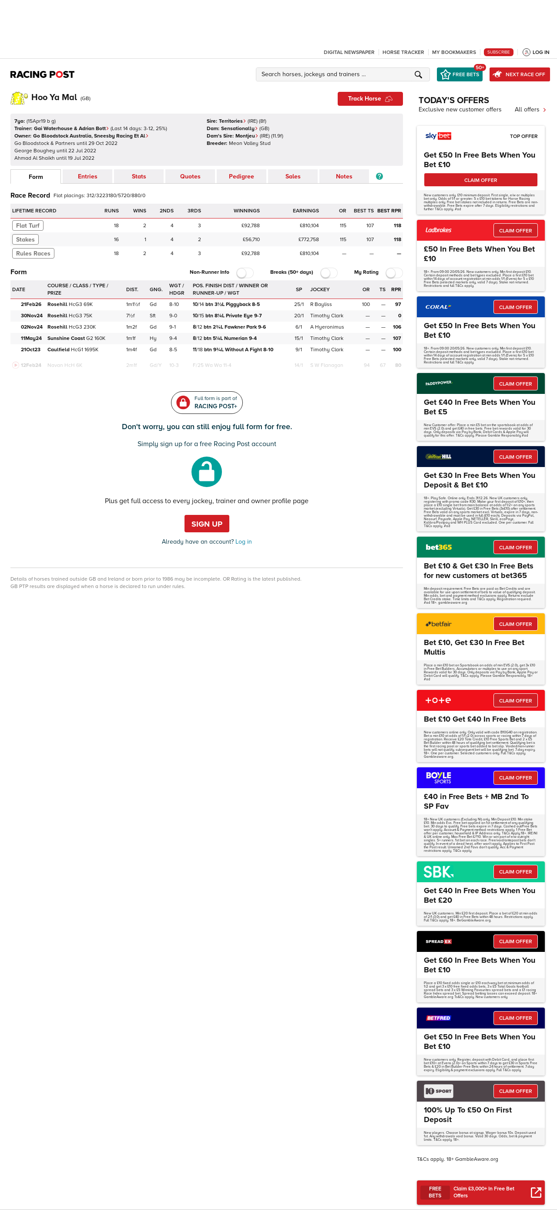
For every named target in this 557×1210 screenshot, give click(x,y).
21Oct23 (30, 349)
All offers (531, 109)
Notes (344, 176)
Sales (293, 176)
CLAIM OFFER (480, 180)
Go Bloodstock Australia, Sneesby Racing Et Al (91, 136)
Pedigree (241, 176)
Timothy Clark (326, 316)
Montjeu (246, 136)
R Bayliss (321, 304)
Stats (139, 176)
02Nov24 (32, 327)
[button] (344, 74)
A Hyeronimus (327, 327)
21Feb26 (31, 304)
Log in (243, 541)
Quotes (190, 176)
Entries (87, 176)
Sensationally (239, 128)
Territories (232, 121)
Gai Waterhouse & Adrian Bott (71, 128)
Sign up (206, 524)
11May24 (31, 338)
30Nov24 (32, 316)
